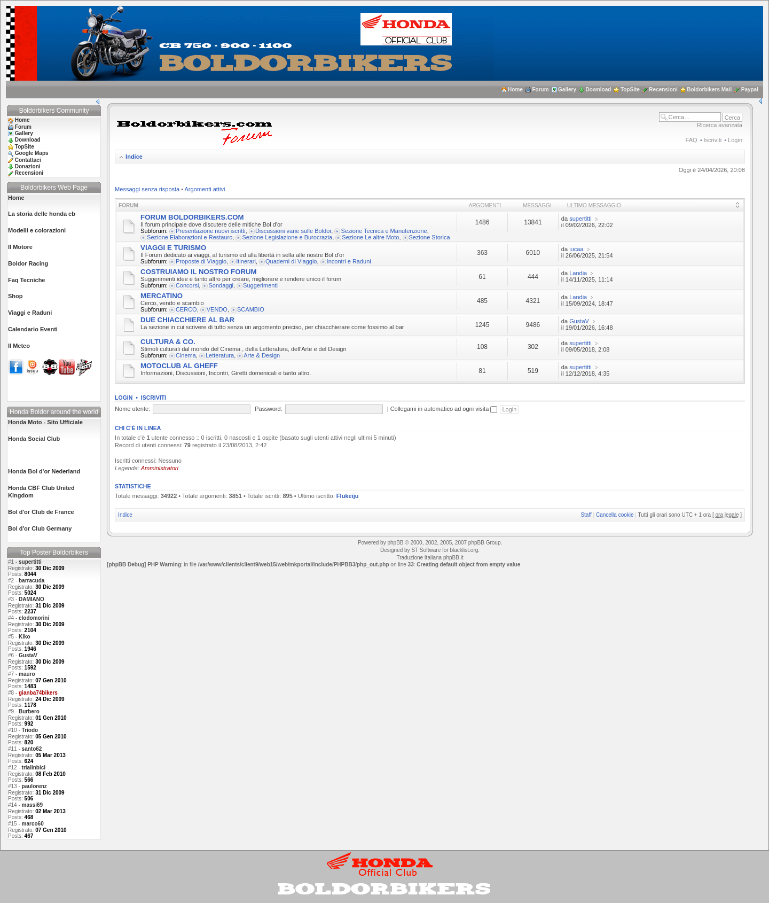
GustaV (28, 655)
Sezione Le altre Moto (370, 237)
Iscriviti (713, 140)
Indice (134, 156)
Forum (540, 89)
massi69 (32, 805)
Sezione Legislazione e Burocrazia (287, 237)
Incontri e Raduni (349, 261)
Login (735, 140)
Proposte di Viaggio (201, 261)
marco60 (33, 824)
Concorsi (187, 285)
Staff (585, 515)
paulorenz (34, 786)
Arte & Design (262, 355)
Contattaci (28, 160)
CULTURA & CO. (167, 342)
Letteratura (220, 355)
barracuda (31, 580)
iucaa (576, 249)
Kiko (24, 637)
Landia (578, 273)
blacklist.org (464, 550)
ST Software (426, 550)
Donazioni (28, 166)
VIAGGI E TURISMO (173, 248)
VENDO (217, 309)
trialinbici (33, 767)
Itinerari (246, 261)
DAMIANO (31, 599)
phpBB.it (453, 558)
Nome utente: (132, 409)
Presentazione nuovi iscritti (211, 231)
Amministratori (159, 468)
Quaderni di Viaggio (291, 261)
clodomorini (34, 618)
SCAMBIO (250, 309)
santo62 (32, 749)
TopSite (630, 89)
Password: (268, 409)
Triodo (30, 730)
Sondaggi (220, 285)
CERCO (186, 309)
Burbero (29, 711)
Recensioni (663, 89)
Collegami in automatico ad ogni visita (444, 409)
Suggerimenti (260, 285)
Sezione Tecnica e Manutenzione (384, 231)
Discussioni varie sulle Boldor (293, 231)
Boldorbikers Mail (709, 89)
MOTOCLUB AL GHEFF (179, 366)
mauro (27, 674)
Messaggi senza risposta (147, 189)
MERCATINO (161, 296)
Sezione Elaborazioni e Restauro (189, 237)
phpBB (395, 543)
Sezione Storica (429, 237)
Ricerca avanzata (719, 125)
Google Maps (32, 153)
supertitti (30, 562)
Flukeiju (347, 496)
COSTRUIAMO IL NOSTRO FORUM (198, 272)
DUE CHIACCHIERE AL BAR (187, 320)
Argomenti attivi (205, 189)
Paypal (749, 89)
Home (515, 89)
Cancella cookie (615, 515)
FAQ (691, 140)
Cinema (186, 355)
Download (598, 89)
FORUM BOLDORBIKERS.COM (192, 217)
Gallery (567, 89)
